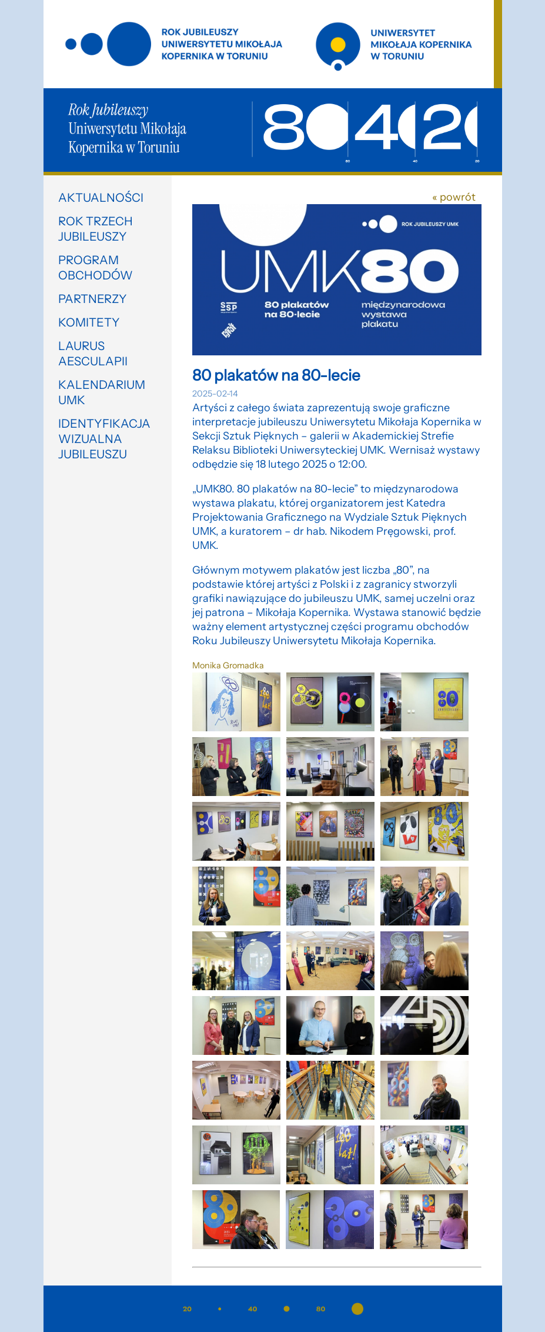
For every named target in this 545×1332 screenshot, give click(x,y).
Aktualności (100, 198)
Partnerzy (92, 299)
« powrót (454, 197)
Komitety (89, 322)
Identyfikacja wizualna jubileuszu (104, 439)
